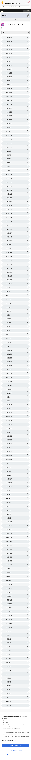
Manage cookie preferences (15, 754)
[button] (27, 11)
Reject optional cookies (15, 750)
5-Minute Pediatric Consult (12, 24)
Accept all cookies (15, 745)
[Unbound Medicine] (27, 2)
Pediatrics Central (11, 3)
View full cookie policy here (9, 740)
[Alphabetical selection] (15, 32)
